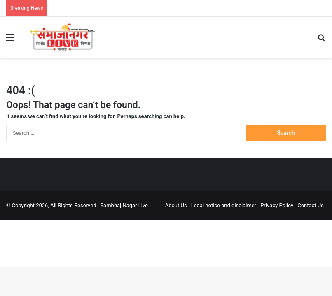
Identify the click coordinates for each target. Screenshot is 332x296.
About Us (176, 205)
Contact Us (310, 205)
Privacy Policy (276, 205)
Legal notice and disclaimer (224, 205)
